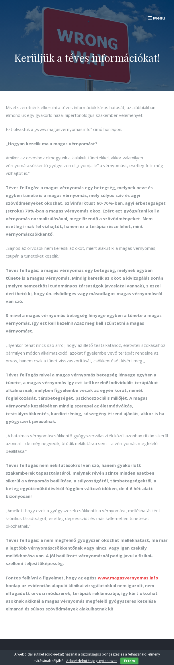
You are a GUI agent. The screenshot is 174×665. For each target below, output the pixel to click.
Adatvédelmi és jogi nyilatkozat (91, 660)
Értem (129, 660)
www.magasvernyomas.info (128, 578)
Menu (156, 18)
